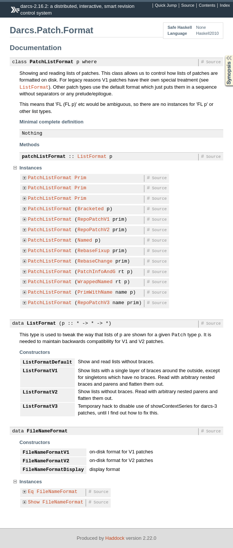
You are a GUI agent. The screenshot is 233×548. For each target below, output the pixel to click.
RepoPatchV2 (93, 230)
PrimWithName (95, 292)
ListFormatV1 (40, 371)
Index (225, 5)
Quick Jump (166, 5)
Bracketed (90, 209)
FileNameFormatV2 (46, 461)
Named (84, 240)
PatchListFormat (51, 62)
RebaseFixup (93, 251)
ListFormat (34, 86)
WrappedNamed (95, 282)
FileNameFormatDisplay (53, 469)
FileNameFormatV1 (46, 452)
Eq (31, 492)
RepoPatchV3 (93, 303)
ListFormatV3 (40, 406)
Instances (30, 168)
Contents (207, 5)
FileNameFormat (47, 431)
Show (34, 502)
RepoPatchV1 (93, 219)
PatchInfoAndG (96, 272)
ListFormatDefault (48, 362)
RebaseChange (95, 261)
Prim (80, 178)
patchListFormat (44, 156)
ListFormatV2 (40, 392)
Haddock (115, 538)
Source (187, 5)
